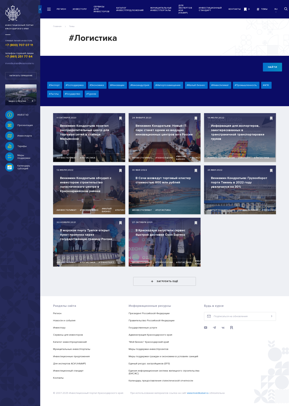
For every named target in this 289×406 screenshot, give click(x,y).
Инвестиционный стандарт (211, 9)
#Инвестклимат (67, 158)
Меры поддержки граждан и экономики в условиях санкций (164, 356)
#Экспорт (245, 158)
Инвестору (81, 9)
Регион (63, 9)
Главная (58, 26)
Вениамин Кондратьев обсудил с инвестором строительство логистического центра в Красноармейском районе (86, 184)
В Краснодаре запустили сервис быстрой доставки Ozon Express (161, 232)
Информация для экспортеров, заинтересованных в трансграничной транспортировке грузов (238, 132)
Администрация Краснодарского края (151, 334)
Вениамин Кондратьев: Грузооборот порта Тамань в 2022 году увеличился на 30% (240, 182)
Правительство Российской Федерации (152, 320)
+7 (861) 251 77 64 (19, 56)
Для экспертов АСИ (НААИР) (187, 9)
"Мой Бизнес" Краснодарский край (149, 341)
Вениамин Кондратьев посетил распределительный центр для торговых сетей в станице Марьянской (85, 132)
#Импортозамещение (222, 158)
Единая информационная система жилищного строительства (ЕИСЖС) (164, 372)
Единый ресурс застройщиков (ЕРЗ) (150, 363)
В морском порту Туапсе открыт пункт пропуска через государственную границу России (87, 234)
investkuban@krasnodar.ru (19, 63)
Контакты (236, 9)
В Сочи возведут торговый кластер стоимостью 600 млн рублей (164, 180)
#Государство (90, 210)
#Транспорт (107, 262)
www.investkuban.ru (198, 393)
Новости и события (65, 320)
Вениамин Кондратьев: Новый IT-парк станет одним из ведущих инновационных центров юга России (164, 130)
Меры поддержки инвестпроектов (149, 349)
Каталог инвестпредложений (131, 9)
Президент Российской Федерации (149, 313)
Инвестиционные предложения (72, 356)
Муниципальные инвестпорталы (162, 9)
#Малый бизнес (182, 158)
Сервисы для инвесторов (103, 9)
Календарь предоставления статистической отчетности (161, 380)
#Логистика (88, 158)
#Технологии (165, 158)
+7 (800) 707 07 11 (19, 45)
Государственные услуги (143, 327)
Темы (72, 26)
